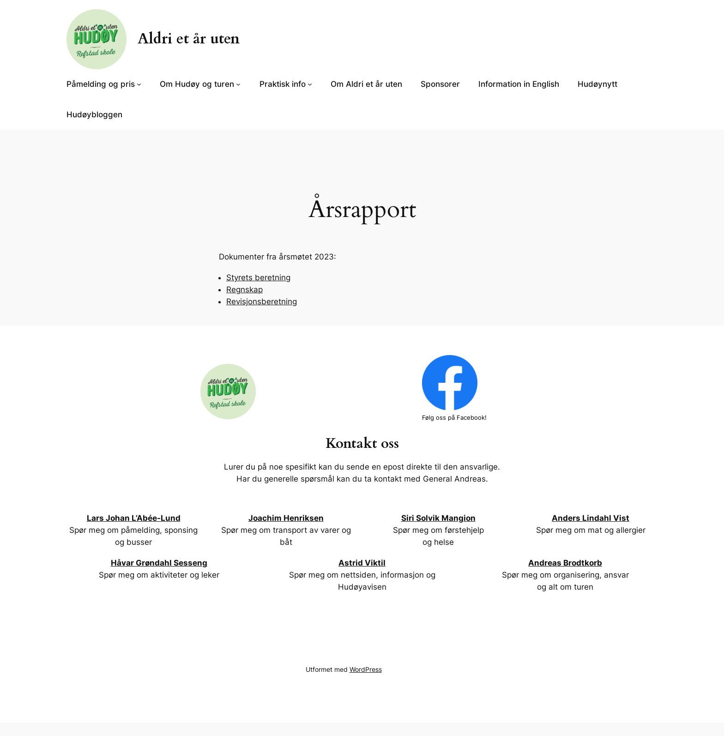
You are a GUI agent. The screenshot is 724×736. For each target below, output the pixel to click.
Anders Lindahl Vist (590, 518)
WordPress (366, 669)
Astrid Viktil (362, 562)
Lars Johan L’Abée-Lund (134, 518)
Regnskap (244, 289)
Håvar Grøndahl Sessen (156, 562)
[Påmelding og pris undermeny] (139, 84)
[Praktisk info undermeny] (310, 84)
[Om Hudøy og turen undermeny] (238, 84)
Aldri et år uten (189, 39)
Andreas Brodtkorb (565, 562)
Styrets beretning (258, 277)
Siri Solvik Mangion (438, 518)
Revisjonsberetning (261, 301)
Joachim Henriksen (286, 518)
